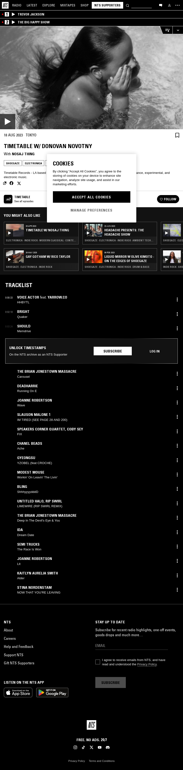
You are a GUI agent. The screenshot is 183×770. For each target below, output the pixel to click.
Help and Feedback (18, 646)
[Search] (127, 5)
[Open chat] (161, 5)
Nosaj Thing (23, 153)
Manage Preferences (91, 210)
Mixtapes (67, 5)
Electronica (33, 163)
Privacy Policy (147, 664)
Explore (48, 5)
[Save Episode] (177, 135)
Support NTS (13, 654)
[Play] (91, 77)
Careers (10, 638)
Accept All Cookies (91, 197)
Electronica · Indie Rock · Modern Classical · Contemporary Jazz (41, 240)
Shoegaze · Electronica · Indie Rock (29, 267)
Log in (155, 351)
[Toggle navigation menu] (177, 5)
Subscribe (112, 351)
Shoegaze (13, 163)
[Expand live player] (178, 30)
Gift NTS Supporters (19, 663)
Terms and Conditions (102, 761)
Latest (32, 5)
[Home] (5, 5)
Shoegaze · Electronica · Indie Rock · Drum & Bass (117, 267)
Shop (85, 5)
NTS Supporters (107, 5)
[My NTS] (169, 5)
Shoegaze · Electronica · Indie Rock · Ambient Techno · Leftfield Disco (120, 240)
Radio (16, 5)
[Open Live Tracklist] (166, 30)
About (8, 630)
